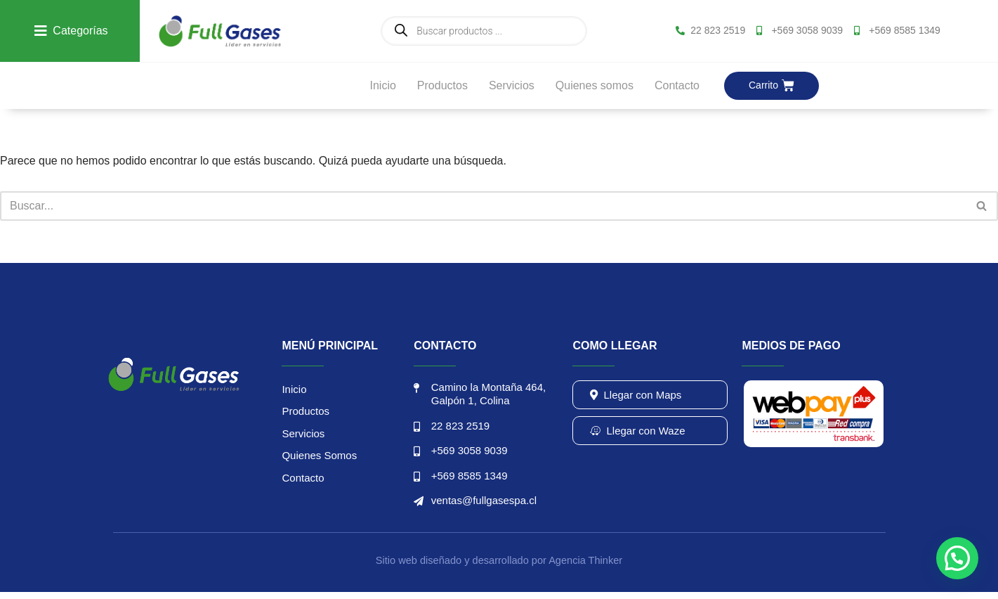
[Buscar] (483, 206)
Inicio (382, 85)
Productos (442, 85)
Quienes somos (594, 85)
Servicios (511, 85)
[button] (957, 558)
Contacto (677, 85)
